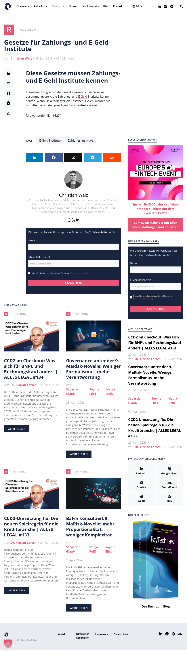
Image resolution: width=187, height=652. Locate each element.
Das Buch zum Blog (156, 608)
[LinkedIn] (159, 6)
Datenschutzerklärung (80, 274)
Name (31, 242)
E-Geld (82, 98)
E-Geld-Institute (50, 142)
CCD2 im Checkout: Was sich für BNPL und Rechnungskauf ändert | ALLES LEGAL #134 (31, 370)
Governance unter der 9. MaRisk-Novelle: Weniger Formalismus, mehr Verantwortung (93, 370)
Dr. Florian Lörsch (24, 387)
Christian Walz (21, 60)
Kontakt (62, 636)
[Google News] (165, 6)
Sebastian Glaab (73, 393)
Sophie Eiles (94, 393)
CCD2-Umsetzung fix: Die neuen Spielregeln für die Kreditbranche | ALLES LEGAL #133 (31, 528)
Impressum (101, 636)
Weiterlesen (17, 430)
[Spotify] (171, 6)
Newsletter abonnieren (82, 637)
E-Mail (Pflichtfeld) (39, 258)
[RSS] (169, 500)
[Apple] (141, 500)
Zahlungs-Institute (80, 142)
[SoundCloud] (169, 486)
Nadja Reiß (110, 393)
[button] (139, 6)
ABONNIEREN (73, 285)
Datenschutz (121, 636)
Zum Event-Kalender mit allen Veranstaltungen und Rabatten (155, 226)
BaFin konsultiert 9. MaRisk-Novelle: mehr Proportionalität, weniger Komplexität (90, 528)
